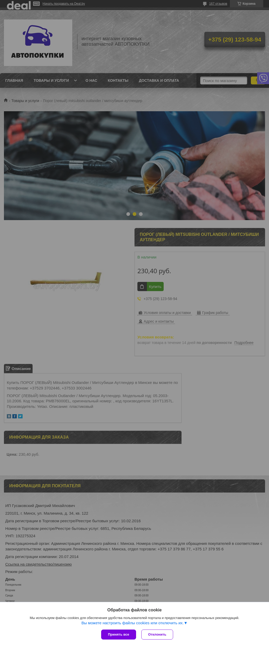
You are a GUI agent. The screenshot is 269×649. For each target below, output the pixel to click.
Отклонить (157, 634)
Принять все (118, 634)
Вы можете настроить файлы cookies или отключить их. (132, 623)
